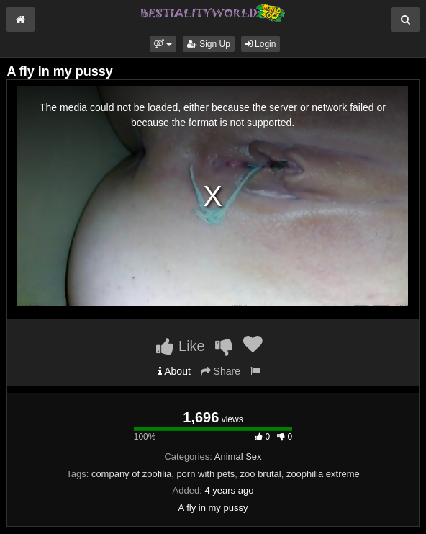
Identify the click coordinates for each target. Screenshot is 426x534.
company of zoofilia (131, 473)
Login (260, 44)
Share (220, 371)
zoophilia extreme (323, 473)
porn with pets (205, 473)
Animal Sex (238, 456)
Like (180, 346)
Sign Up (208, 44)
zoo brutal (260, 473)
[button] (163, 44)
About (174, 371)
